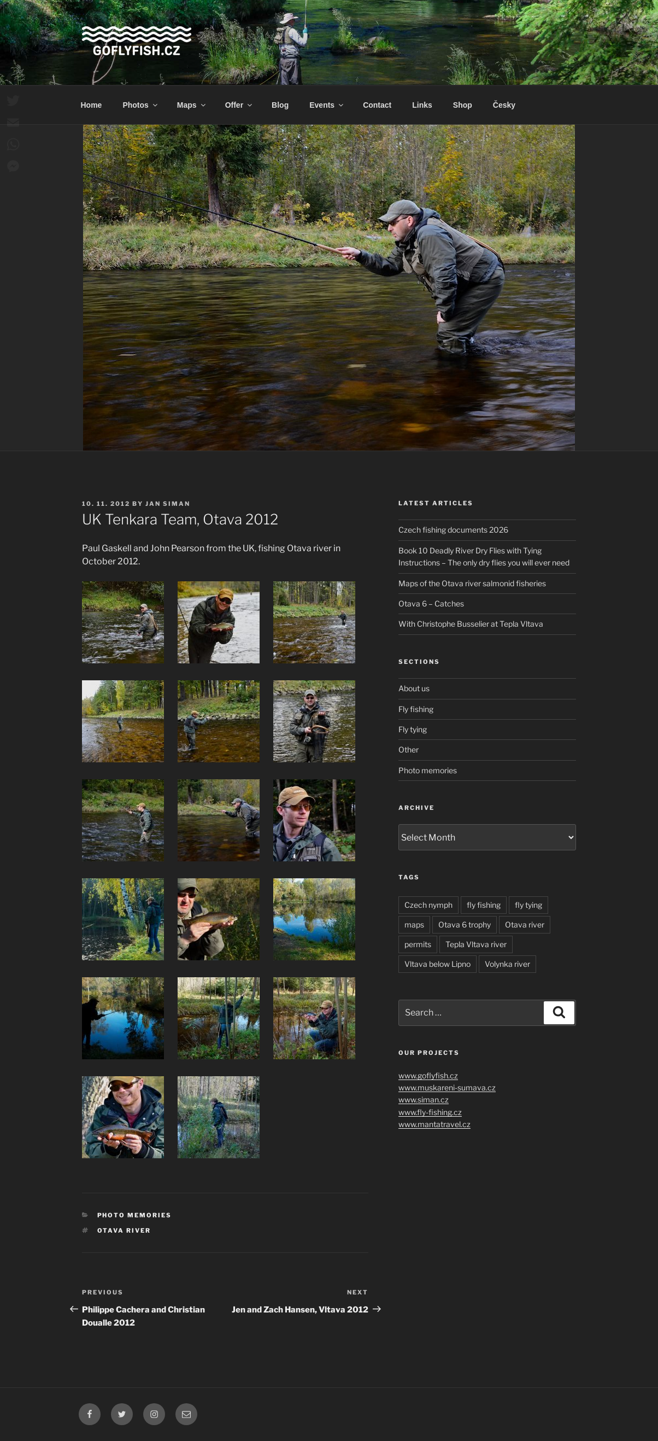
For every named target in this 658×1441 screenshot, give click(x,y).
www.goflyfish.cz (428, 1075)
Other (408, 749)
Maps (192, 105)
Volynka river (507, 964)
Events (327, 105)
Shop (462, 105)
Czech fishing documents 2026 (453, 529)
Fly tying (412, 729)
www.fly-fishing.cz (430, 1112)
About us (414, 688)
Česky (504, 105)
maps (414, 924)
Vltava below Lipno (437, 964)
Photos (140, 105)
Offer (239, 105)
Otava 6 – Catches (431, 603)
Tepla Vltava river (476, 944)
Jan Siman (167, 503)
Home (91, 105)
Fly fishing (415, 709)
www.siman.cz (423, 1099)
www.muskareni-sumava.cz (447, 1087)
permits (417, 944)
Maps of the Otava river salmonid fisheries (472, 583)
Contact (377, 105)
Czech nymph (428, 904)
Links (422, 105)
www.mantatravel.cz (434, 1124)
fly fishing (484, 904)
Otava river (124, 1230)
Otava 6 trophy (464, 924)
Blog (280, 105)
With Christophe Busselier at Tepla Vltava (470, 623)
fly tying (528, 904)
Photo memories (134, 1215)
